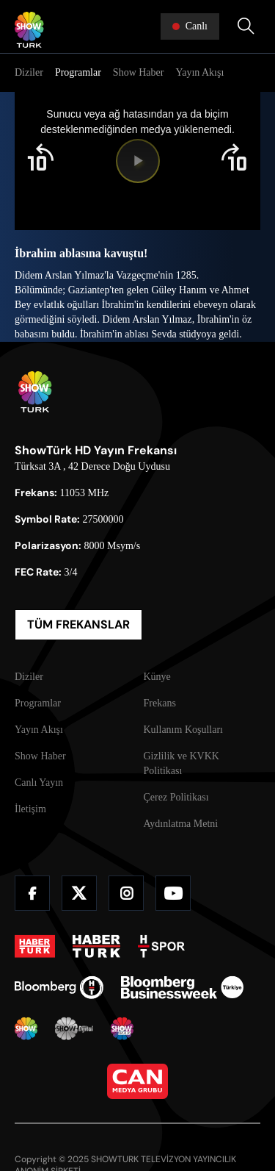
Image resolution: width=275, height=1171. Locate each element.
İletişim (30, 808)
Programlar (78, 72)
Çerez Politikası (176, 797)
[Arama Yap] (245, 26)
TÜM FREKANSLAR (78, 624)
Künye (157, 676)
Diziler (29, 72)
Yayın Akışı (199, 72)
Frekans (160, 703)
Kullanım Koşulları (184, 729)
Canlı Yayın (39, 782)
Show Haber (138, 72)
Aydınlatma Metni (181, 823)
